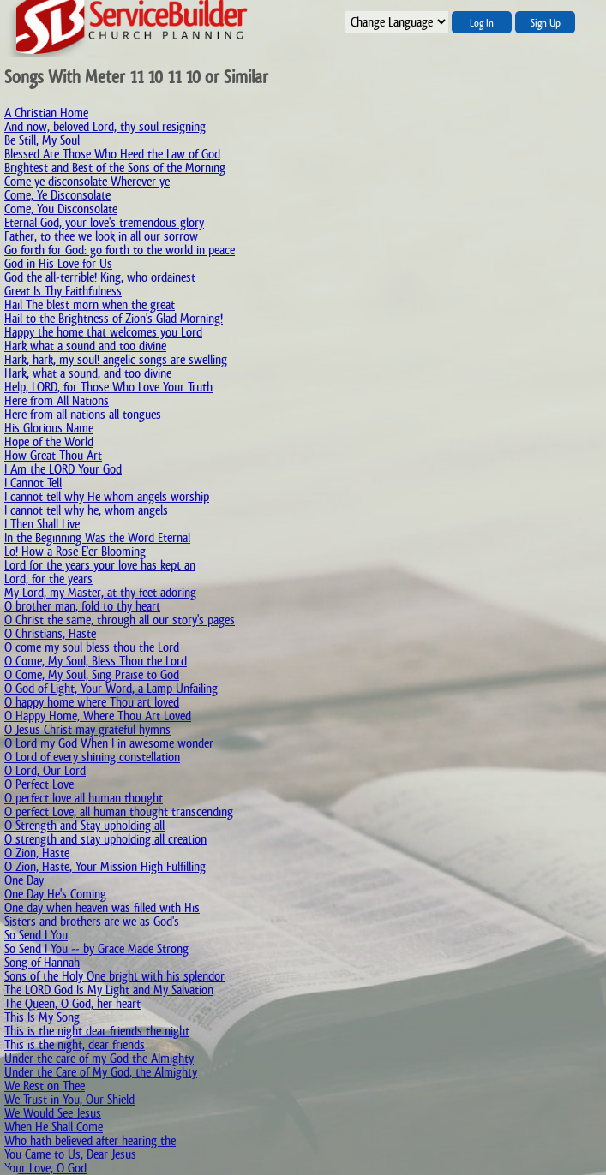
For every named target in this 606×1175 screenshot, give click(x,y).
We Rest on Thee (44, 1085)
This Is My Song (42, 1017)
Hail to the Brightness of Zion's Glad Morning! (113, 318)
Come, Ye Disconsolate (57, 195)
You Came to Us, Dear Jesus (70, 1154)
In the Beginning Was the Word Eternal (97, 537)
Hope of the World (48, 441)
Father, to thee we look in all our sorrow (101, 236)
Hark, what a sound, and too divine (87, 373)
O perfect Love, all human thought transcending (118, 811)
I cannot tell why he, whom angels (86, 510)
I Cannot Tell (33, 482)
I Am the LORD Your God (63, 469)
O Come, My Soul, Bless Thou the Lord (95, 661)
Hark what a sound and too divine (85, 345)
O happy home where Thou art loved (91, 702)
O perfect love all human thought (83, 798)
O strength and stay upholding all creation (105, 839)
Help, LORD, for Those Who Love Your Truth (108, 387)
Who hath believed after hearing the (90, 1140)
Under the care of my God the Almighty (99, 1058)
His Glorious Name (48, 428)
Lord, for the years (48, 578)
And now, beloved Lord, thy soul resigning (105, 126)
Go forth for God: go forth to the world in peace (119, 250)
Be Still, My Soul (42, 140)
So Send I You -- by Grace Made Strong (96, 948)
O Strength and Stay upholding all (84, 825)
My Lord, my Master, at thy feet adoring (100, 592)
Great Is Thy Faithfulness (63, 291)
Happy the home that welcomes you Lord (103, 332)
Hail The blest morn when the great (89, 304)
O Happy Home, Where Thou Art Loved (97, 715)
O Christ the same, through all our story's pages (119, 619)
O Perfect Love (39, 784)
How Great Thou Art (53, 455)
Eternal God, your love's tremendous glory (104, 222)
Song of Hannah (42, 962)
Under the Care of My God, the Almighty (100, 1072)
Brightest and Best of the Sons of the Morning (114, 167)
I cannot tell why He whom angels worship (106, 496)
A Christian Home (46, 112)
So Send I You (36, 935)
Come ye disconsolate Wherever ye (87, 181)
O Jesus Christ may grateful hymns (87, 729)
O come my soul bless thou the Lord (91, 647)
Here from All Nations (56, 400)
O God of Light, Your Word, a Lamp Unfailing (111, 688)
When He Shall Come (53, 1126)
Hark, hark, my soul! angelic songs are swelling (115, 359)
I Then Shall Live (42, 524)
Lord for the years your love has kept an (99, 565)
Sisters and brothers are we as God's (91, 921)
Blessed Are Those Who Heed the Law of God (112, 154)
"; (396, 22)
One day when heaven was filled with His (102, 907)
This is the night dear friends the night (96, 1031)
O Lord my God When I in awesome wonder (108, 743)
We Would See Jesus (52, 1113)
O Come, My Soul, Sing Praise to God (91, 674)
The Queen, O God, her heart (72, 1003)
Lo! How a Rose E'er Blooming (75, 551)
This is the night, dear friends (74, 1044)
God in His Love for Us (58, 263)
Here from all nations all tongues (82, 414)
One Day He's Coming (55, 894)
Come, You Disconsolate (60, 208)
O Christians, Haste (50, 633)
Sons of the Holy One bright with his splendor (114, 976)
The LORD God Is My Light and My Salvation (108, 989)
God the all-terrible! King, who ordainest (99, 277)
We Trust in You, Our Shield (69, 1099)
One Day (24, 880)
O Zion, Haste (36, 852)
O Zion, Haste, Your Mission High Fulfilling (105, 866)
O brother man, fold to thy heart (82, 606)
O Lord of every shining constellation (92, 757)
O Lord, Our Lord (45, 770)
